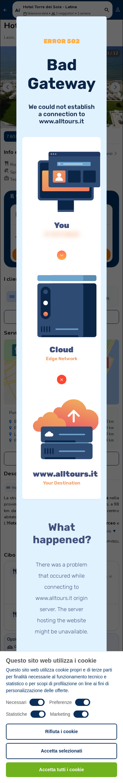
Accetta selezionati (61, 750)
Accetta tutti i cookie (61, 769)
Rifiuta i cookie (61, 731)
